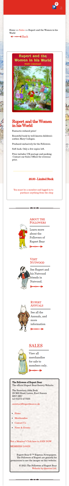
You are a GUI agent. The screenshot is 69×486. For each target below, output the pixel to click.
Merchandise (21, 418)
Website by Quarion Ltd (44, 468)
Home (18, 413)
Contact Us (20, 422)
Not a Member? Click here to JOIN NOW (31, 441)
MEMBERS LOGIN (20, 446)
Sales (22, 30)
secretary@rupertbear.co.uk (26, 404)
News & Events (22, 427)
